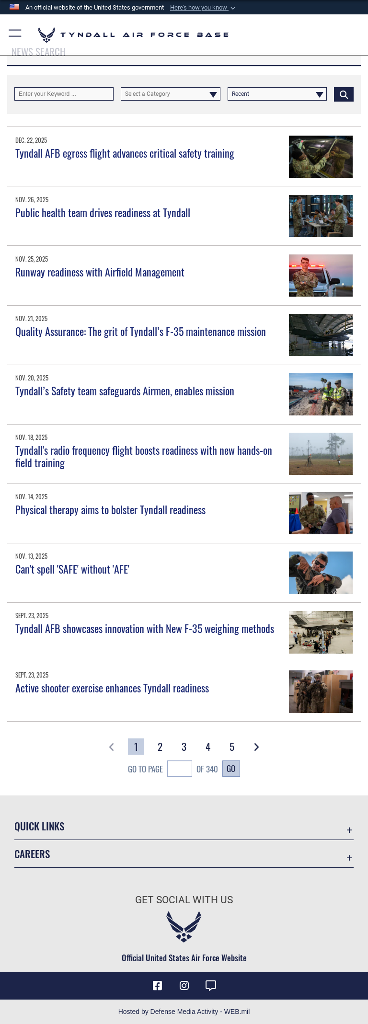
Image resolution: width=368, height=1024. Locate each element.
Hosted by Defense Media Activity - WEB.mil (184, 1011)
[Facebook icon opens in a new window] (157, 985)
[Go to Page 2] (160, 746)
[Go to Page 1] (136, 746)
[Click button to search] (344, 94)
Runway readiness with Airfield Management (99, 271)
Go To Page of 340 (173, 770)
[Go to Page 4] (208, 746)
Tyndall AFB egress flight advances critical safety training (124, 153)
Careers (32, 853)
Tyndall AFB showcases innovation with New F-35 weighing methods (144, 628)
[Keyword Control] (64, 94)
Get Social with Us (184, 900)
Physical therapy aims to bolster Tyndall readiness (110, 509)
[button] (203, 7)
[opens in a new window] (211, 985)
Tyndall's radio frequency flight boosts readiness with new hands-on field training (143, 456)
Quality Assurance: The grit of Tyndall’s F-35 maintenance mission (140, 331)
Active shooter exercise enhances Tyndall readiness (112, 687)
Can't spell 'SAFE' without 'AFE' (72, 568)
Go (231, 768)
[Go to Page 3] (184, 746)
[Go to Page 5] (232, 746)
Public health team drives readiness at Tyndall (102, 212)
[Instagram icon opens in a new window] (184, 985)
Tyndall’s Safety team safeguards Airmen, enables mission (124, 390)
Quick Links (39, 825)
